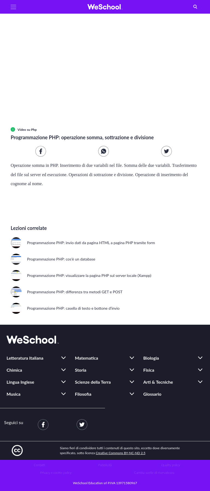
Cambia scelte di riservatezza (154, 473)
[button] (13, 7)
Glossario (152, 394)
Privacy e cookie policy (56, 473)
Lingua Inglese (20, 381)
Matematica (86, 357)
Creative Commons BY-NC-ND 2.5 (120, 453)
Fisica (148, 369)
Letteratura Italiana (25, 357)
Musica (14, 394)
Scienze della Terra (93, 381)
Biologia (151, 357)
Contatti (39, 465)
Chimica (14, 369)
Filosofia (83, 394)
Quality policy (170, 465)
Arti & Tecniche (158, 381)
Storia (80, 369)
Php (34, 130)
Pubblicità (105, 465)
